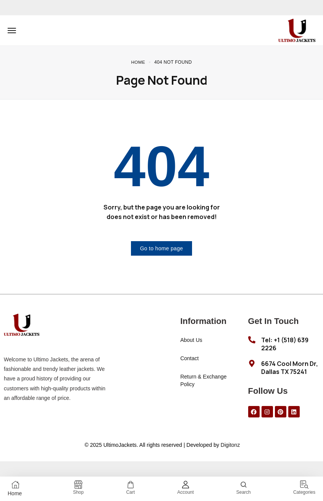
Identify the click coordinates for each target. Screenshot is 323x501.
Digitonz (230, 445)
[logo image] (296, 30)
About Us (191, 340)
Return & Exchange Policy (203, 380)
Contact (189, 358)
